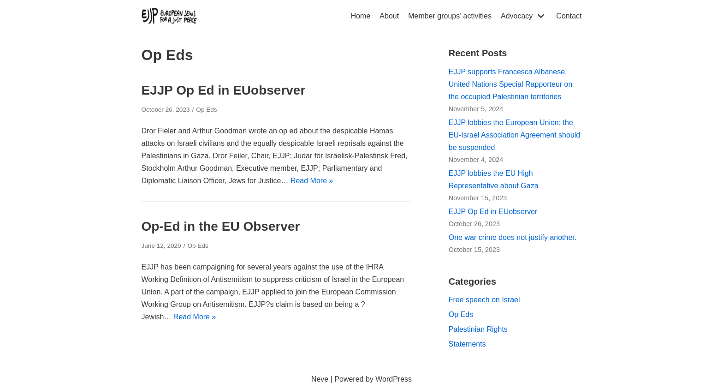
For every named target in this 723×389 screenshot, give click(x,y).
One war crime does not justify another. (512, 237)
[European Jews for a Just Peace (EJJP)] (169, 16)
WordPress (393, 379)
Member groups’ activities (450, 16)
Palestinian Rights (478, 329)
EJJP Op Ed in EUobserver (224, 90)
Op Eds (206, 109)
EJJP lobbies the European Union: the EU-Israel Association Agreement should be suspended (514, 135)
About (389, 16)
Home (361, 16)
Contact (568, 16)
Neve (319, 379)
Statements (467, 344)
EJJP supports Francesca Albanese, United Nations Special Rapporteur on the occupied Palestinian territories (511, 84)
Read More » (311, 181)
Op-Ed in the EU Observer (221, 226)
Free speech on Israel (484, 300)
